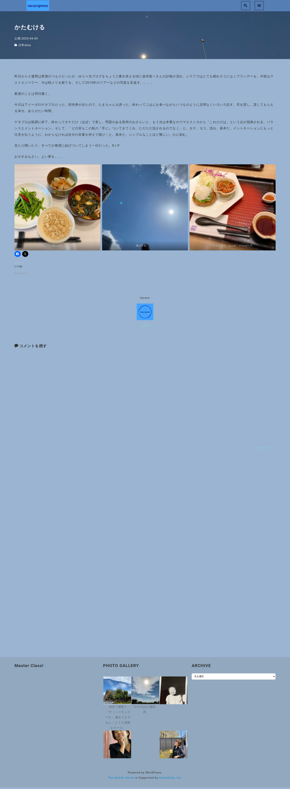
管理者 (145, 327)
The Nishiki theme (121, 779)
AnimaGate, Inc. (170, 779)
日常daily (24, 46)
